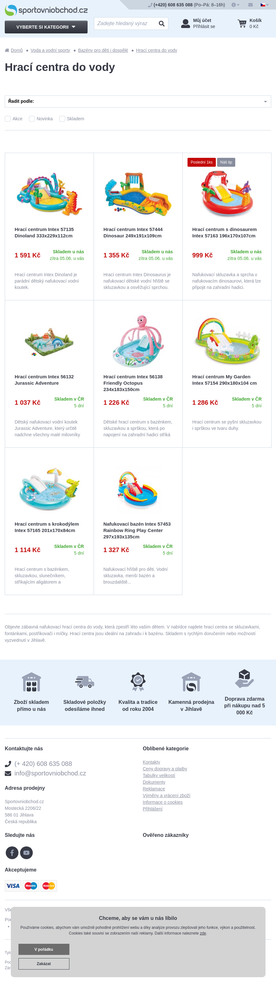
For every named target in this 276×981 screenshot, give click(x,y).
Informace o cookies (163, 802)
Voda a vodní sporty (50, 50)
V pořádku (43, 949)
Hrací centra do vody (156, 50)
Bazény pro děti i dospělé (103, 50)
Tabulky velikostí (159, 775)
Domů (14, 50)
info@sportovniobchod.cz (50, 773)
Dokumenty (154, 782)
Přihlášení (153, 808)
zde (203, 933)
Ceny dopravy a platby (165, 768)
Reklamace (154, 788)
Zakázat (44, 964)
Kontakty (151, 762)
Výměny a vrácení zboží (166, 795)
